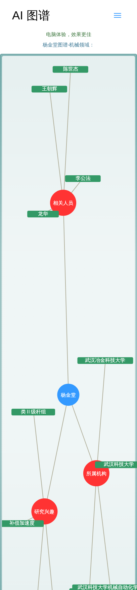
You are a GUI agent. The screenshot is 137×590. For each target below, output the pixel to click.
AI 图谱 (31, 15)
